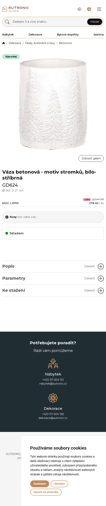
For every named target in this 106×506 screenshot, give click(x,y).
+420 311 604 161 (53, 379)
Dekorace (15, 43)
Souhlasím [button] (40, 483)
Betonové (65, 43)
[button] (79, 9)
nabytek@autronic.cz (53, 383)
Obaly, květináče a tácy (40, 43)
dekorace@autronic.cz (53, 418)
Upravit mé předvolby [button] (46, 492)
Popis (48, 266)
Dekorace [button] (35, 34)
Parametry (48, 278)
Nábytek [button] (8, 34)
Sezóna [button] (99, 34)
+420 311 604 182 (53, 414)
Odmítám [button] (59, 483)
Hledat (94, 21)
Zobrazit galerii (91, 158)
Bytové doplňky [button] (68, 34)
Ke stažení (48, 290)
